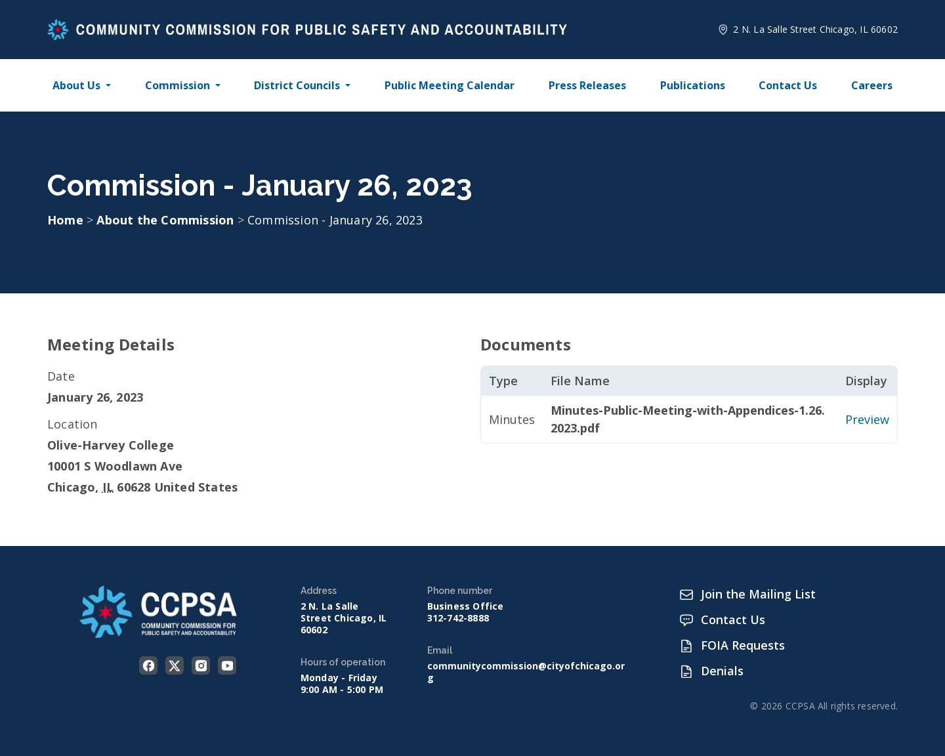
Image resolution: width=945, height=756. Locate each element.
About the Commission (166, 220)
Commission (177, 85)
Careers (871, 85)
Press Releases (587, 85)
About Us (76, 85)
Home (65, 220)
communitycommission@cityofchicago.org (526, 672)
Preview (867, 419)
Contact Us (788, 85)
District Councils (297, 85)
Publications (692, 85)
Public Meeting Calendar (449, 85)
